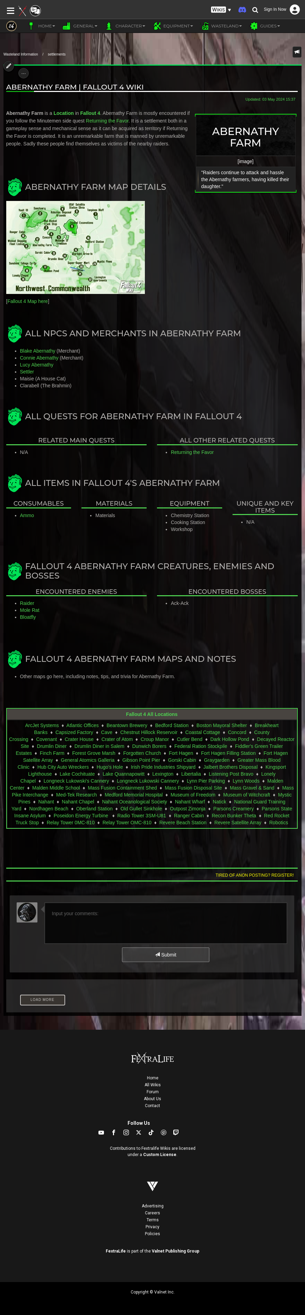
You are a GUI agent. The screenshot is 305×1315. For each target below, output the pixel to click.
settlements (57, 54)
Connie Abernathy (39, 358)
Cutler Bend (189, 739)
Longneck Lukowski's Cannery (76, 781)
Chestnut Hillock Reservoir (148, 732)
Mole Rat (30, 610)
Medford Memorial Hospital (134, 795)
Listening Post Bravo (231, 774)
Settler (27, 371)
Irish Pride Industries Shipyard (163, 767)
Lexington (163, 774)
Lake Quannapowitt (124, 774)
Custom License (159, 1154)
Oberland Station (94, 808)
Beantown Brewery (126, 725)
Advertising (153, 1206)
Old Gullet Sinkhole (141, 808)
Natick (219, 801)
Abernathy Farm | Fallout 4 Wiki (75, 87)
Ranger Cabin (189, 815)
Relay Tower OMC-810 (127, 822)
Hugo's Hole (110, 767)
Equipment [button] (172, 26)
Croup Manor (155, 739)
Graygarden (216, 760)
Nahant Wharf (190, 801)
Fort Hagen (181, 753)
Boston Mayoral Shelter (222, 725)
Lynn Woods (246, 781)
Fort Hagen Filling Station (228, 753)
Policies (152, 1233)
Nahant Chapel (78, 801)
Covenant (46, 739)
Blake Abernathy (37, 351)
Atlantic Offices (83, 725)
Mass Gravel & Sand (252, 788)
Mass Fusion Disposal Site (193, 788)
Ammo (27, 515)
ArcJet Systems (42, 725)
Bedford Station (172, 725)
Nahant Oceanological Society (134, 801)
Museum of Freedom (193, 795)
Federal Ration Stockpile (200, 746)
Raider (27, 603)
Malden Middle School (56, 788)
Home (152, 1078)
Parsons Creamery (234, 808)
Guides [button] (264, 26)
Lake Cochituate (77, 774)
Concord (237, 732)
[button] (221, 10)
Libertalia (191, 774)
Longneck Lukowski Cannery (148, 781)
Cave (107, 732)
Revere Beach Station (183, 822)
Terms (153, 1219)
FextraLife (116, 1251)
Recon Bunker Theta (234, 815)
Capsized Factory (74, 732)
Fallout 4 (90, 113)
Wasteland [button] (221, 26)
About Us (152, 1098)
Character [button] (124, 26)
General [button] (79, 26)
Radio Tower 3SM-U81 (141, 815)
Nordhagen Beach (48, 808)
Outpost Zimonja (188, 808)
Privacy (152, 1226)
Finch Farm (52, 753)
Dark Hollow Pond (229, 739)
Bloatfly (28, 617)
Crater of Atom (117, 739)
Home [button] (41, 26)
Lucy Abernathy (37, 365)
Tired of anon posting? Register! (255, 875)
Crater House (79, 739)
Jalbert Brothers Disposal (230, 767)
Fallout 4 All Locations (152, 714)
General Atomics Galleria (88, 760)
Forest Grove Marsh (93, 753)
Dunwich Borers (149, 746)
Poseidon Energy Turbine (82, 815)
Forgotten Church (142, 753)
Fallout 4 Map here (27, 301)
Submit (165, 955)
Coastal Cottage (202, 732)
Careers (152, 1213)
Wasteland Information (20, 54)
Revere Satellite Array (238, 822)
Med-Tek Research (76, 795)
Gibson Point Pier (141, 760)
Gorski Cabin (182, 760)
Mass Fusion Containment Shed (122, 788)
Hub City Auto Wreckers (63, 767)
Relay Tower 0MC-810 (71, 822)
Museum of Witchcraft (246, 795)
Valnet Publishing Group (175, 1251)
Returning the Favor (107, 121)
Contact (152, 1105)
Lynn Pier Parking (206, 781)
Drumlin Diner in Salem (99, 746)
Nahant (46, 801)
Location (63, 113)
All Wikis (153, 1084)
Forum (153, 1091)
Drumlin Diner (52, 746)
